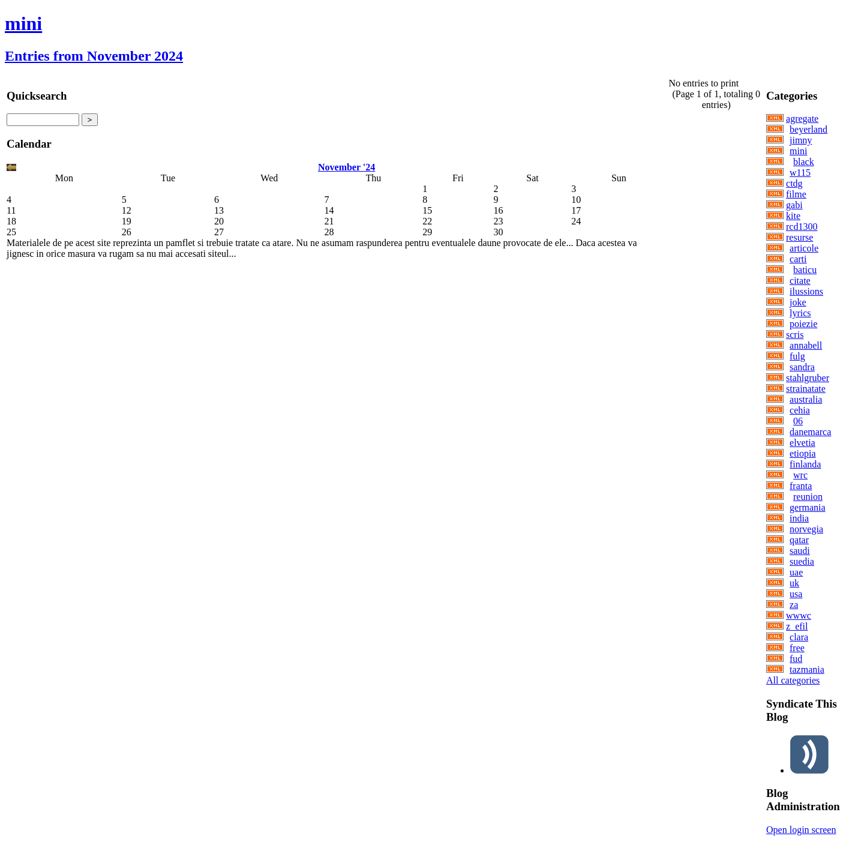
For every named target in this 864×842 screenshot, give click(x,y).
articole (804, 248)
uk (794, 583)
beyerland (808, 129)
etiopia (803, 453)
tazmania (807, 669)
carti (798, 259)
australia (806, 399)
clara (799, 637)
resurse (799, 237)
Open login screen (801, 830)
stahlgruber (807, 378)
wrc (800, 475)
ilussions (806, 291)
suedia (802, 561)
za (794, 605)
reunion (808, 497)
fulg (797, 356)
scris (794, 334)
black (803, 162)
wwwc (798, 615)
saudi (800, 551)
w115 (800, 172)
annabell (806, 345)
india (799, 518)
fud (796, 659)
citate (800, 280)
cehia (800, 410)
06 (798, 421)
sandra (802, 367)
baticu (805, 270)
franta (801, 486)
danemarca (810, 432)
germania (808, 507)
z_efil (797, 626)
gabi (794, 205)
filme (796, 194)
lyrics (800, 313)
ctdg (794, 183)
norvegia (806, 529)
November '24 (346, 167)
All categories (793, 680)
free (797, 648)
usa (796, 594)
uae (796, 572)
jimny (801, 140)
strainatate (806, 388)
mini (23, 23)
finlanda (805, 464)
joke (798, 302)
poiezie (803, 324)
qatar (799, 540)
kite (793, 216)
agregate (802, 118)
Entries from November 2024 (94, 56)
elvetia (802, 443)
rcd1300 (801, 226)
